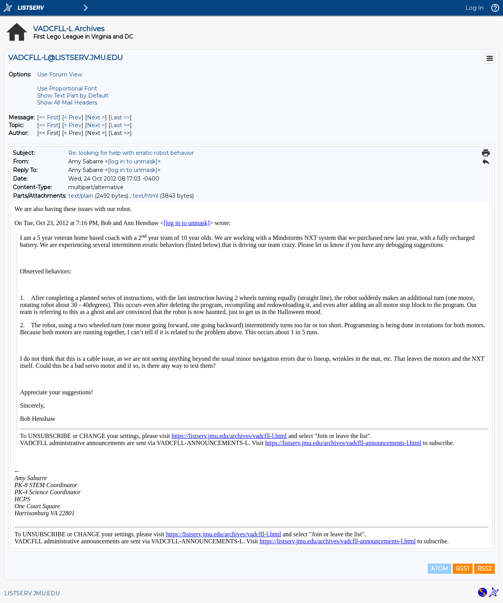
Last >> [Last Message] (120, 117)
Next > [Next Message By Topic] (96, 125)
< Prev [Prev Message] (72, 117)
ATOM (439, 568)
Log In (475, 7)
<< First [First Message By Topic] (48, 125)
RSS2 (484, 568)
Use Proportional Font (67, 88)
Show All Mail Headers (67, 102)
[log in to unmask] (133, 161)
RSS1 (462, 568)
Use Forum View (59, 74)
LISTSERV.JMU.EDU (32, 593)
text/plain (80, 195)
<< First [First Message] (48, 117)
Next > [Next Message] (96, 117)
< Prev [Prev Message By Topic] (72, 125)
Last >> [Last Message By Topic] (120, 125)
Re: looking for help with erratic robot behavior (131, 152)
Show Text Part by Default (72, 95)
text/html (145, 195)
